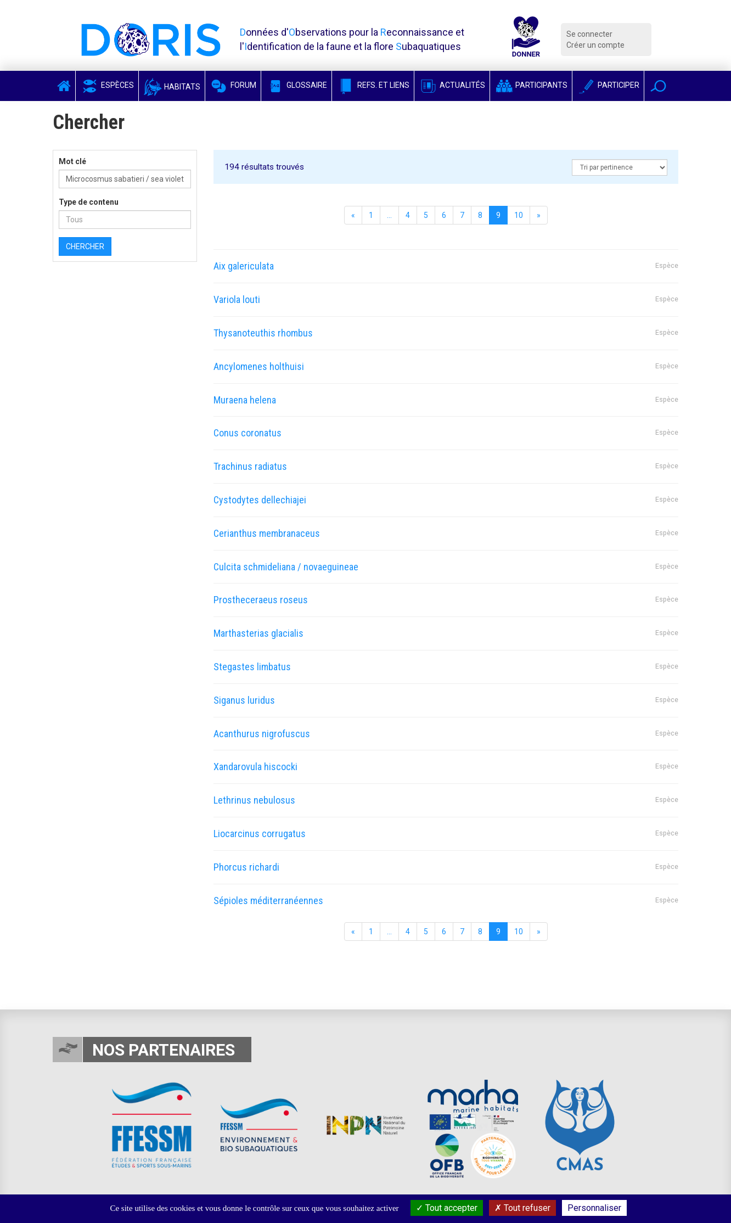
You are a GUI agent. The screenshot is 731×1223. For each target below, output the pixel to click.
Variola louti (236, 299)
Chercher (85, 246)
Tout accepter (446, 1208)
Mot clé (72, 161)
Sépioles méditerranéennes (268, 900)
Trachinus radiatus (250, 466)
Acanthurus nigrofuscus (261, 733)
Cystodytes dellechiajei (259, 500)
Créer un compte (595, 45)
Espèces (107, 85)
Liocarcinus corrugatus (259, 833)
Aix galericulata (243, 266)
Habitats (171, 86)
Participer (608, 85)
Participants (530, 85)
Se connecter (589, 34)
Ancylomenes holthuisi (258, 366)
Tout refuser (522, 1208)
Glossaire (296, 85)
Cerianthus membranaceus (266, 533)
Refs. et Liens (372, 85)
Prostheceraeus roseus (260, 599)
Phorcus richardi (246, 867)
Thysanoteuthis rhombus (263, 333)
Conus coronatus (247, 433)
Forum (233, 85)
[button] (658, 86)
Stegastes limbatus (252, 666)
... (389, 215)
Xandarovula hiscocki (255, 766)
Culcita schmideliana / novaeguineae (285, 567)
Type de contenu (89, 202)
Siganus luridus (244, 700)
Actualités (452, 85)
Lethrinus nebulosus (254, 800)
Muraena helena (244, 400)
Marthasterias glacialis (258, 633)
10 (518, 215)
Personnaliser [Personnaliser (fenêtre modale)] (594, 1208)
